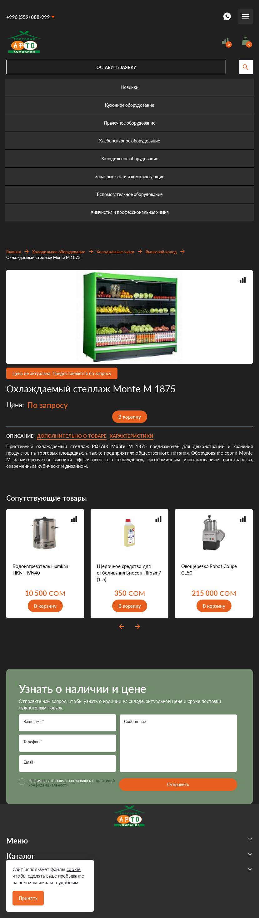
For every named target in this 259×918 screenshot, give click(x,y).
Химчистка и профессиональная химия (130, 212)
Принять (28, 898)
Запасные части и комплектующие (129, 176)
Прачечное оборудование (129, 123)
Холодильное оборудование (129, 158)
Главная (13, 251)
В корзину (129, 417)
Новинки (129, 87)
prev (122, 626)
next (138, 626)
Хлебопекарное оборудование (129, 140)
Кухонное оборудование (129, 105)
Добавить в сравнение (243, 280)
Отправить (178, 784)
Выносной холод (161, 251)
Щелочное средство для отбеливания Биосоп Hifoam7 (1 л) (129, 572)
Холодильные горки (115, 251)
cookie (74, 869)
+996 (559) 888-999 (28, 17)
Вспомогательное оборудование (129, 194)
